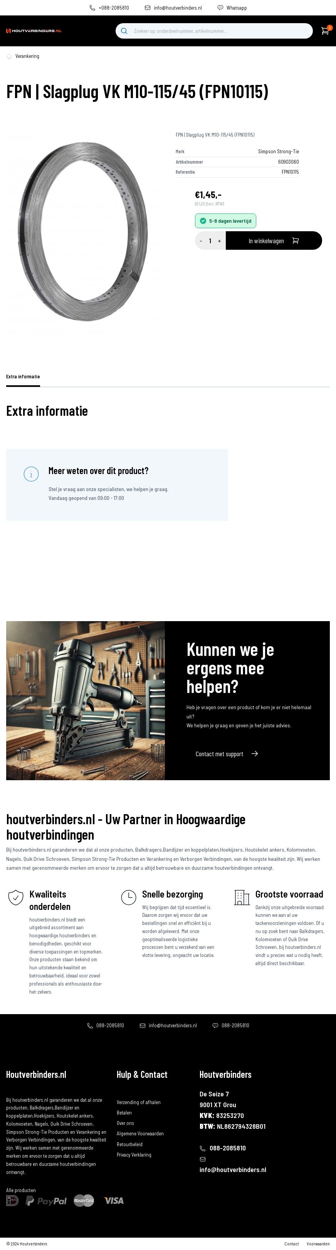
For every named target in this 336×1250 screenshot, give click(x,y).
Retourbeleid (130, 1144)
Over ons (125, 1123)
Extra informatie (23, 376)
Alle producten (21, 1190)
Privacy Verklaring (134, 1155)
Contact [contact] (291, 1243)
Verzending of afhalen (139, 1102)
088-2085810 (110, 1025)
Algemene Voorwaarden (140, 1133)
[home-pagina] (9, 56)
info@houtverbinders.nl (178, 7)
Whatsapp (237, 7)
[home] (34, 31)
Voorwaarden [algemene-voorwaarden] (318, 1243)
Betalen (124, 1112)
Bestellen (126, 1092)
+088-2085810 (114, 7)
